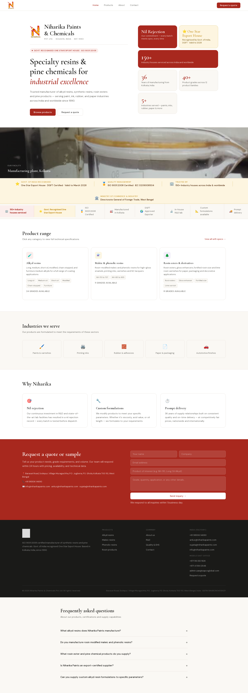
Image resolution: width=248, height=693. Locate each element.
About (121, 5)
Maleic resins (108, 540)
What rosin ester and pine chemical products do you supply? (124, 653)
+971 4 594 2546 (198, 565)
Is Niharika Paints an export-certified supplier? (124, 665)
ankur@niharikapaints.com (203, 540)
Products (108, 5)
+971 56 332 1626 (198, 561)
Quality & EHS (152, 544)
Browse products (43, 112)
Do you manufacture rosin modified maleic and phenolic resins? (124, 642)
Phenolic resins (109, 544)
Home (96, 5)
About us (150, 535)
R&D (148, 540)
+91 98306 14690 (198, 535)
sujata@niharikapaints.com (203, 544)
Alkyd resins (108, 535)
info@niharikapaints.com (202, 549)
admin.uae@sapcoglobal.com (204, 570)
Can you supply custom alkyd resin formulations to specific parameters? (124, 677)
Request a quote (228, 5)
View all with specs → (215, 239)
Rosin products (109, 549)
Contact (134, 5)
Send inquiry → (178, 496)
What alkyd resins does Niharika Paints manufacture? (124, 630)
